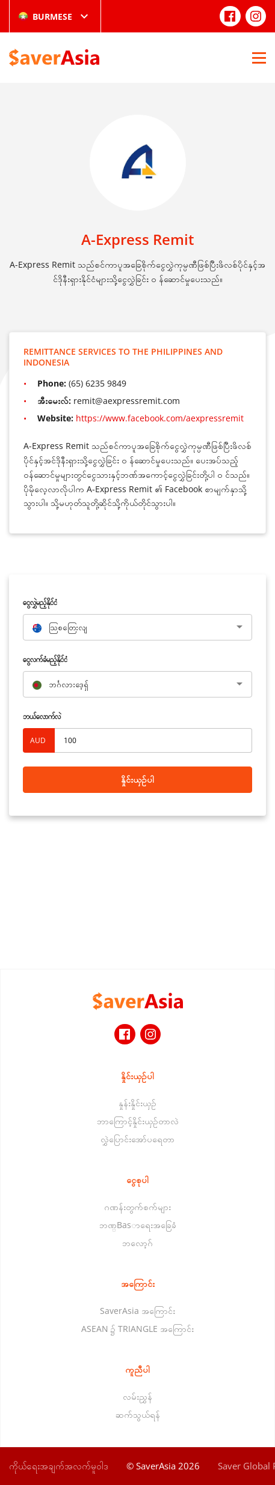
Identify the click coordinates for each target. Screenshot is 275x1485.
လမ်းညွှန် (137, 1396)
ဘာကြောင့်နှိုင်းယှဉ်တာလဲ (138, 1121)
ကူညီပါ (137, 1369)
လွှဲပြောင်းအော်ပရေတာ (137, 1139)
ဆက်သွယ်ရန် (138, 1414)
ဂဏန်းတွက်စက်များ (137, 1206)
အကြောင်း (138, 1283)
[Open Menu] (259, 57)
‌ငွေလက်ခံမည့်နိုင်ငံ (45, 659)
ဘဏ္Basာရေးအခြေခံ (137, 1224)
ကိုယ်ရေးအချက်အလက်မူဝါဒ (58, 1466)
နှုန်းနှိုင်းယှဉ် (137, 1103)
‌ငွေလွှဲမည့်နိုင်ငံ (40, 602)
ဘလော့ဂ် (137, 1243)
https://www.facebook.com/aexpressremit (160, 418)
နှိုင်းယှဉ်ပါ (137, 779)
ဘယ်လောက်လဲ (42, 716)
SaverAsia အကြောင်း (137, 1310)
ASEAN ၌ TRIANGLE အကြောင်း (137, 1328)
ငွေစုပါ (137, 1179)
